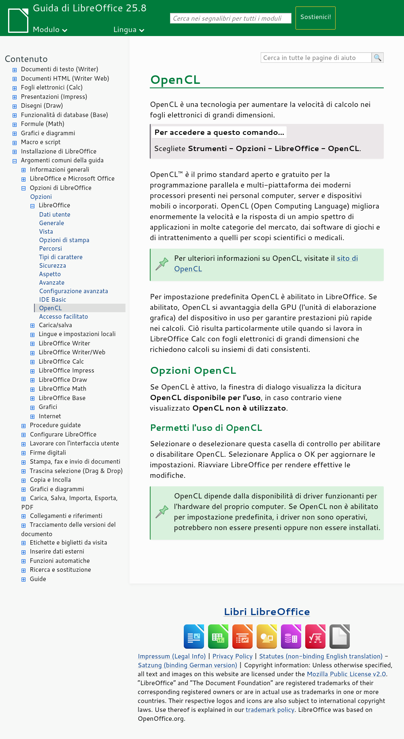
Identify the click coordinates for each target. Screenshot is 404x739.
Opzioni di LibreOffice (60, 187)
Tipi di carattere (61, 257)
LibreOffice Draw (62, 379)
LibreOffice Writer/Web (72, 352)
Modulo (46, 28)
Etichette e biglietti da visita (68, 542)
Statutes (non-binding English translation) (321, 656)
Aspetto (50, 274)
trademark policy (270, 709)
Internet (49, 416)
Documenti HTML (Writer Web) (65, 78)
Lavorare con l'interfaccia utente (74, 443)
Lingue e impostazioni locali (77, 334)
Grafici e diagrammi (48, 133)
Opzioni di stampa (64, 240)
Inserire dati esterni (57, 551)
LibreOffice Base (61, 398)
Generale (51, 223)
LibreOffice (54, 205)
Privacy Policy (232, 656)
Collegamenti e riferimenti (66, 515)
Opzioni (41, 196)
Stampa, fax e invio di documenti (75, 461)
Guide (38, 579)
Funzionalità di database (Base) (64, 115)
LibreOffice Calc (61, 361)
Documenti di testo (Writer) (59, 69)
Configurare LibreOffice (63, 434)
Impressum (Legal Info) (172, 656)
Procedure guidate (55, 425)
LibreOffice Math (62, 388)
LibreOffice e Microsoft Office (72, 178)
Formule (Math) (42, 123)
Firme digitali (48, 452)
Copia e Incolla (50, 479)
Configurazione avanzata (73, 291)
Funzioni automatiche (60, 560)
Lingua (124, 28)
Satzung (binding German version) (188, 664)
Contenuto (26, 58)
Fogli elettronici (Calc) (52, 87)
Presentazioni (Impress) (54, 96)
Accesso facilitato (63, 316)
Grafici (47, 407)
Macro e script (41, 142)
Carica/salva (55, 325)
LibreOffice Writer (64, 343)
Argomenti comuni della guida (62, 160)
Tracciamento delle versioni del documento (68, 529)
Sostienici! (315, 16)
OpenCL (50, 308)
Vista (46, 231)
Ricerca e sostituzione (60, 569)
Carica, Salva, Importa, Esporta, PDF (69, 502)
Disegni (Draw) (42, 105)
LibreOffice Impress (66, 370)
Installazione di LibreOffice (58, 151)
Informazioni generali (59, 169)
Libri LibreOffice (266, 611)
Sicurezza (52, 265)
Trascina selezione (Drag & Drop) (76, 470)
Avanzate (51, 282)
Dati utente (54, 214)
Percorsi (50, 248)
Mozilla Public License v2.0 (346, 673)
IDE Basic (52, 299)
